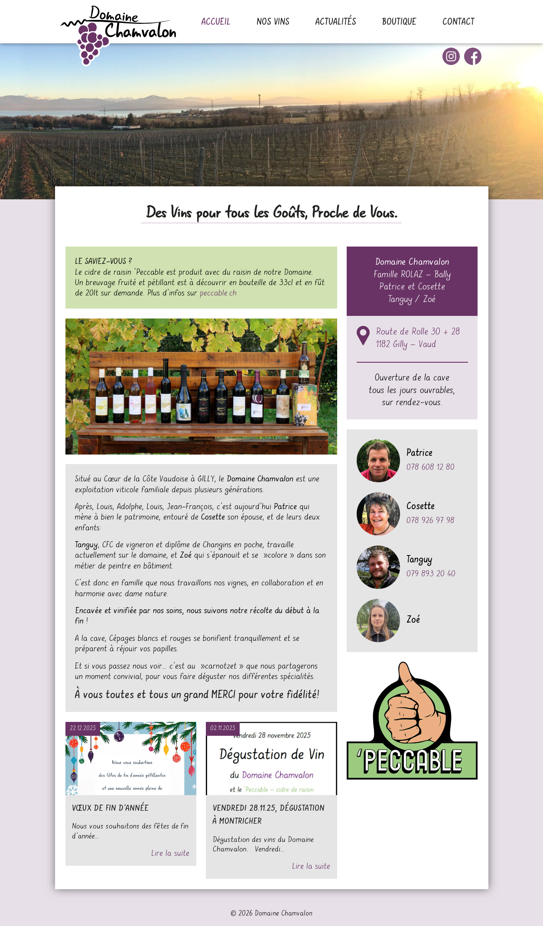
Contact (458, 22)
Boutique (399, 22)
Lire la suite (170, 853)
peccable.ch (218, 293)
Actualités (335, 22)
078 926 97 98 (430, 520)
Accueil (216, 22)
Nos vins (273, 22)
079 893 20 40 (430, 573)
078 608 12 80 (430, 467)
